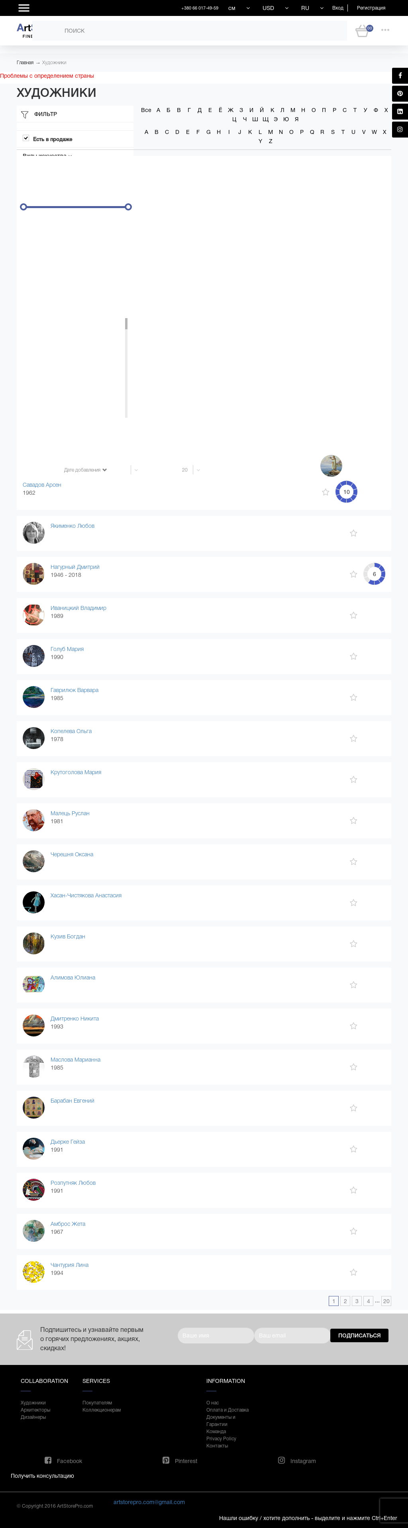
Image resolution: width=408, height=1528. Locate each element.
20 (386, 1301)
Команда (216, 1431)
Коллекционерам (101, 1410)
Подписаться (359, 1335)
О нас (212, 1403)
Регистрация (371, 8)
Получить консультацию (42, 1476)
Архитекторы (35, 1410)
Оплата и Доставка (227, 1410)
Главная (25, 62)
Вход (337, 8)
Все (146, 110)
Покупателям (97, 1403)
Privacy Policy (221, 1438)
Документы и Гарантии (220, 1420)
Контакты (217, 1446)
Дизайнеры (33, 1417)
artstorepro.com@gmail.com (149, 1502)
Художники (54, 62)
